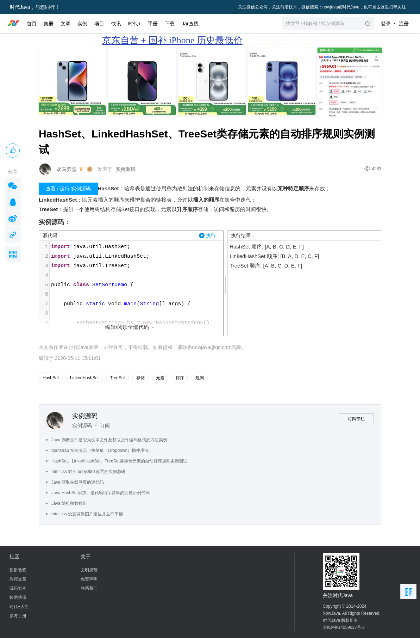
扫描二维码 (13, 254)
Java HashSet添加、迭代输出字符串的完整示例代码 (100, 492)
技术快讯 (18, 597)
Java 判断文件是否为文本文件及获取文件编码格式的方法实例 (109, 439)
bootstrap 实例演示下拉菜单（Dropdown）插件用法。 (102, 450)
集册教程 (18, 570)
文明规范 (89, 570)
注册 (404, 23)
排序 (180, 377)
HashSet (51, 377)
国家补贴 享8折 (287, 40)
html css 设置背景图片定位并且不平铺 (87, 513)
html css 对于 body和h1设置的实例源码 (88, 471)
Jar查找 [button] (190, 23)
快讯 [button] (116, 23)
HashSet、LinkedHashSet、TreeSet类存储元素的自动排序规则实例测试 (119, 461)
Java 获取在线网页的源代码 (77, 482)
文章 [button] (65, 23)
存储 (140, 377)
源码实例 (18, 588)
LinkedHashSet (84, 377)
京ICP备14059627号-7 (344, 627)
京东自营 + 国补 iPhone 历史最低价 (172, 40)
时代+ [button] (134, 23)
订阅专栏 (356, 418)
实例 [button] (82, 23)
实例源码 (126, 169)
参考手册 (18, 615)
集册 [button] (49, 23)
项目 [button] (99, 23)
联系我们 (89, 588)
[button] (328, 23)
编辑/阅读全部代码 (130, 327)
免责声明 (89, 579)
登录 (386, 23)
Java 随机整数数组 (69, 503)
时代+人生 (19, 606)
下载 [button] (170, 23)
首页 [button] (32, 23)
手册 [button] (153, 23)
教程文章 (18, 579)
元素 (160, 377)
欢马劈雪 (66, 169)
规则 (199, 377)
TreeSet (117, 377)
